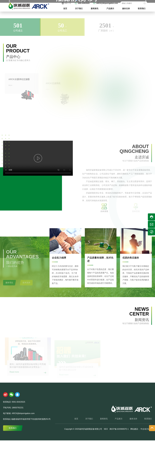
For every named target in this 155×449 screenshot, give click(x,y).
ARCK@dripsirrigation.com (107, 3)
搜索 (144, 3)
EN (66, 3)
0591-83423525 (84, 3)
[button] (145, 38)
